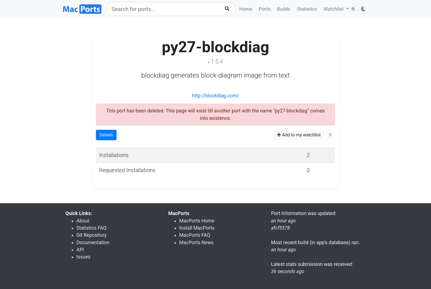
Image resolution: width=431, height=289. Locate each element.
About (82, 221)
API (80, 249)
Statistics (307, 9)
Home (245, 9)
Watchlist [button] (334, 9)
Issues (83, 257)
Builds (283, 9)
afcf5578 (280, 228)
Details (106, 134)
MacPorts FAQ (194, 235)
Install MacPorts (196, 228)
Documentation (92, 242)
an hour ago (283, 249)
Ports (264, 9)
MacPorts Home (196, 221)
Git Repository (91, 235)
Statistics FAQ (91, 228)
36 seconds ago (287, 271)
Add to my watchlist (299, 134)
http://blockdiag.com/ (215, 95)
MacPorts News (196, 242)
